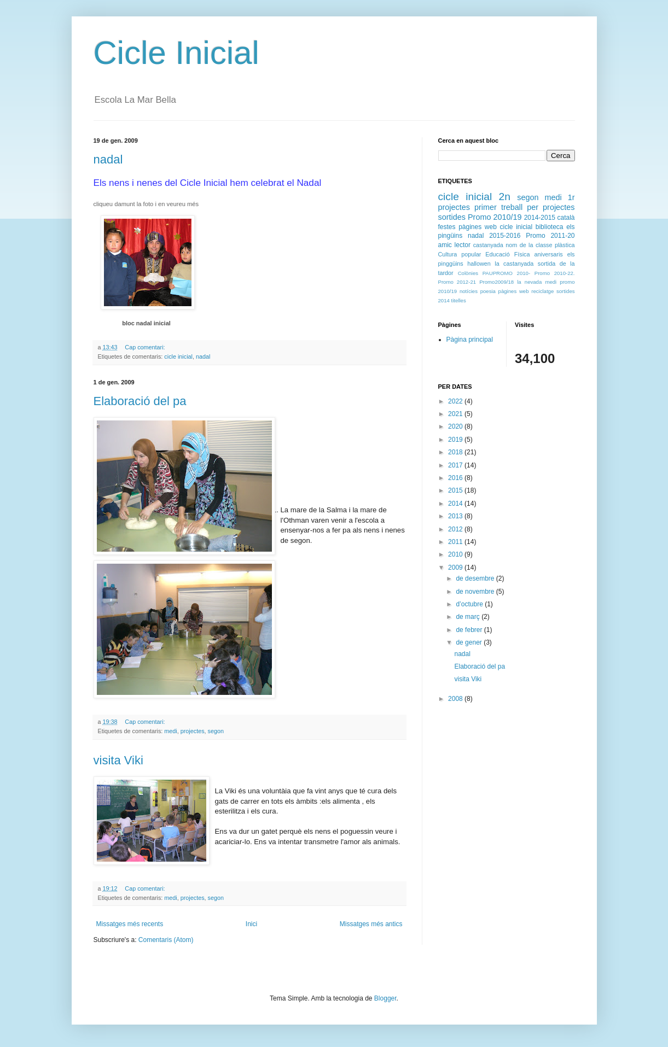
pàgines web (513, 291)
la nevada (529, 282)
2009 (456, 567)
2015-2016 (504, 235)
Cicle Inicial (176, 52)
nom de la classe (529, 245)
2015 (456, 490)
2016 (456, 478)
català (565, 217)
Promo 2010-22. (555, 273)
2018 (456, 452)
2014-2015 (539, 217)
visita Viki (118, 760)
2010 (456, 554)
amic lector (454, 245)
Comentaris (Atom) (166, 940)
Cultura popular (459, 254)
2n (504, 196)
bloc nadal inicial (146, 323)
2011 (456, 542)
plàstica (565, 245)
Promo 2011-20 (550, 235)
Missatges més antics (371, 924)
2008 (456, 699)
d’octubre (470, 604)
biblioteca (550, 227)
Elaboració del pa (140, 401)
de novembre (476, 591)
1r (571, 197)
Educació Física (507, 254)
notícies (469, 291)
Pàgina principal (469, 339)
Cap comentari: (145, 347)
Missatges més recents (130, 924)
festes (447, 227)
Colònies (468, 273)
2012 (456, 529)
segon (216, 731)
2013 (456, 516)
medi (170, 731)
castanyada (488, 245)
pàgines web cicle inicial (495, 227)
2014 (456, 503)
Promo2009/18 (496, 282)
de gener (470, 642)
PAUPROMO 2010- (506, 273)
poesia (488, 291)
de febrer (470, 630)
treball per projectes (538, 207)
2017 (456, 465)
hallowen (479, 263)
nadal (108, 159)
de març (468, 617)
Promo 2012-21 (457, 282)
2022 (456, 401)
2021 (456, 414)
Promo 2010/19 (495, 217)
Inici (251, 924)
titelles (458, 300)
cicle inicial (178, 356)
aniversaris (549, 254)
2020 (456, 426)
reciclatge (542, 291)
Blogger (385, 998)
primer (485, 207)
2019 (456, 439)
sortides (452, 217)
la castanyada (514, 263)
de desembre (476, 578)
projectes (193, 731)
